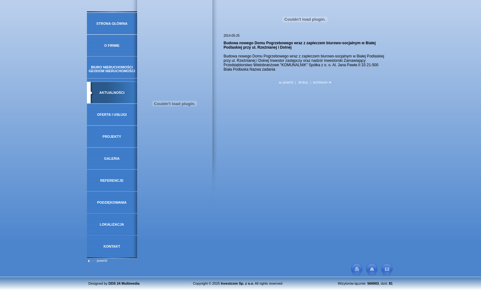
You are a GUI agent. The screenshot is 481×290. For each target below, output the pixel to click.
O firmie (112, 45)
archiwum (322, 82)
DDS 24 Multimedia (124, 283)
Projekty (112, 136)
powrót (97, 260)
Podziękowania (111, 202)
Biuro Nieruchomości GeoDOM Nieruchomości (112, 69)
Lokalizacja (112, 224)
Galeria (112, 158)
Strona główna (111, 23)
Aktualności (111, 92)
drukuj (303, 82)
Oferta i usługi (112, 114)
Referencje (112, 180)
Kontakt (112, 246)
